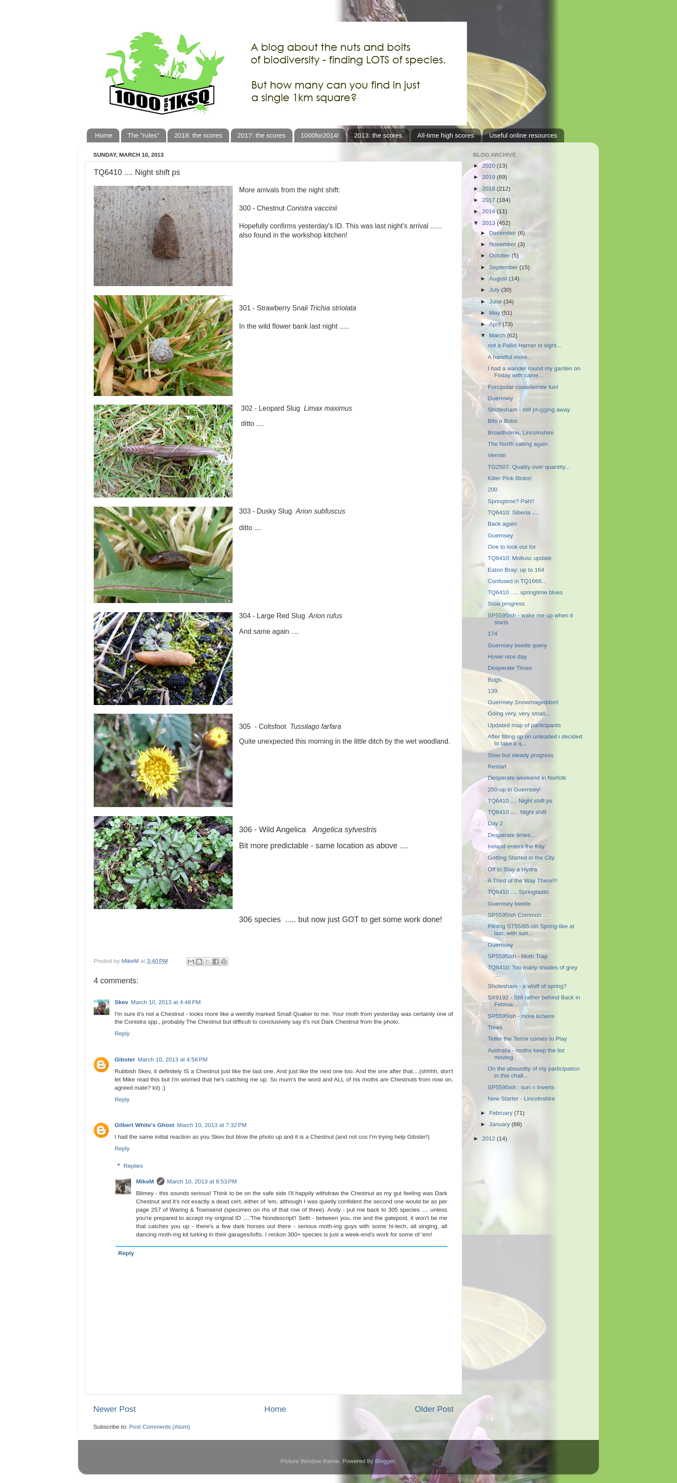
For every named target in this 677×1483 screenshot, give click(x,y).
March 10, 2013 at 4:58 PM (172, 1059)
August (499, 278)
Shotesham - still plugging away (529, 409)
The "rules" (143, 135)
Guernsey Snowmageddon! (523, 702)
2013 (489, 223)
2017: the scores (261, 135)
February (501, 1113)
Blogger (385, 1461)
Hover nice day (507, 656)
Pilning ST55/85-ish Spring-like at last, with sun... (531, 929)
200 (493, 489)
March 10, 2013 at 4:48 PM (166, 1002)
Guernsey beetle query (517, 645)
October (500, 255)
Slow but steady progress (521, 755)
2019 (489, 177)
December (503, 233)
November (503, 244)
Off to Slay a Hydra (512, 869)
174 (493, 633)
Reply (122, 1033)
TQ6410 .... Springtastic (518, 892)
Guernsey (500, 398)
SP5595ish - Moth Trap (518, 956)
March (498, 335)
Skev (121, 1002)
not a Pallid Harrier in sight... (525, 345)
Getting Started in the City (521, 857)
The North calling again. (519, 444)
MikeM (145, 1181)
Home (103, 135)
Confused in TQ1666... (517, 581)
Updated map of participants (524, 725)
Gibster (125, 1059)
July (495, 290)
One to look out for (512, 547)
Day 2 (495, 823)
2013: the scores (378, 135)
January (500, 1124)
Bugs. (495, 679)
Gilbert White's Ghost (144, 1125)
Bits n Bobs (502, 421)
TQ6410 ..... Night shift (517, 812)
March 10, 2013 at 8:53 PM (202, 1181)
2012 (489, 1138)
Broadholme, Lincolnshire (521, 432)
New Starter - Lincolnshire (521, 1098)
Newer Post (114, 1409)
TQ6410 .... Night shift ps (520, 801)
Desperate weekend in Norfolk (527, 777)
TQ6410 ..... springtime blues (525, 592)
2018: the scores (198, 135)
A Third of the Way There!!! (522, 880)
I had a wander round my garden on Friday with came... (534, 372)
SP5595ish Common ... (518, 915)
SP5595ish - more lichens (521, 1016)
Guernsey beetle (509, 903)
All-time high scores (445, 135)
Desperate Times (510, 668)
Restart (497, 766)
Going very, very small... (519, 713)
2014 (489, 211)
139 (493, 691)
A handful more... (510, 357)
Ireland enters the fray (516, 846)
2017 (489, 200)
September (504, 267)
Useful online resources (523, 135)
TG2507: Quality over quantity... (529, 467)
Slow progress (506, 603)
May (495, 313)
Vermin (497, 455)
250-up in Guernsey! (514, 789)
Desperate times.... (512, 835)
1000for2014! (320, 135)
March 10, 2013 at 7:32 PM (211, 1125)
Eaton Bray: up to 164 (516, 570)
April (496, 324)
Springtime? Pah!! (511, 501)
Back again (502, 524)
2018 (489, 188)
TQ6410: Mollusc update (520, 558)
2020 (489, 165)
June (496, 301)
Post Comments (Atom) (159, 1427)
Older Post (434, 1409)
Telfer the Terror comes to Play (527, 1038)
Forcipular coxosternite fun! (523, 387)
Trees (495, 1027)
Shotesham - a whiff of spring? (527, 986)
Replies (133, 1166)
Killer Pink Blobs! (510, 478)
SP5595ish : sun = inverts (521, 1087)
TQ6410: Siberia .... (513, 512)
